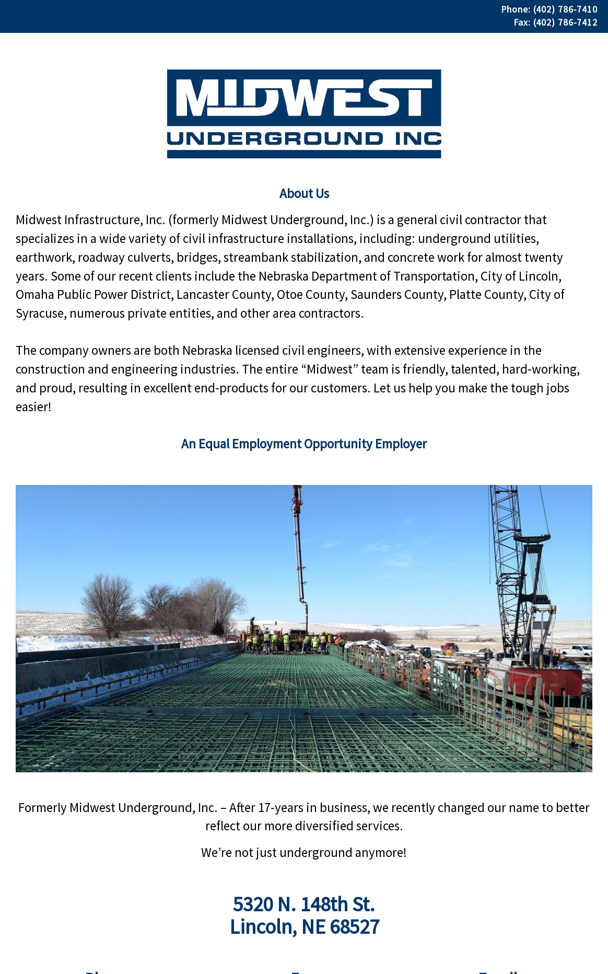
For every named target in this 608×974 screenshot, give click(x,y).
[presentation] (21, 622)
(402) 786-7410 (565, 9)
